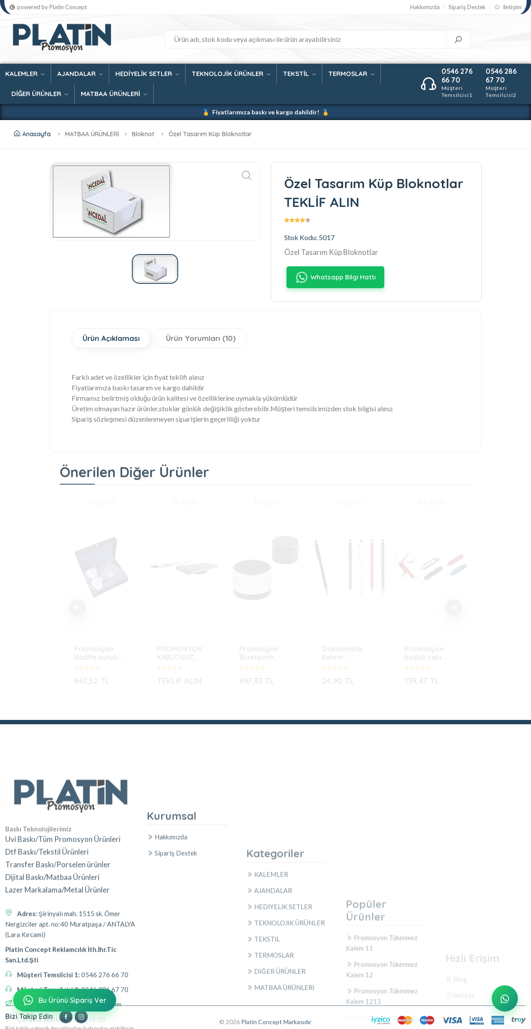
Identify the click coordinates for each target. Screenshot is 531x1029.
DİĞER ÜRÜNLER (39, 93)
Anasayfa (32, 134)
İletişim (507, 7)
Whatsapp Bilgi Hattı (335, 277)
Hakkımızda (425, 7)
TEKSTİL (299, 73)
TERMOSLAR (351, 73)
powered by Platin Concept (48, 7)
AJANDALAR (80, 73)
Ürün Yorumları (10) (201, 338)
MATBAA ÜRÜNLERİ (114, 93)
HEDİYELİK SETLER (147, 73)
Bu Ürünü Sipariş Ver (64, 1000)
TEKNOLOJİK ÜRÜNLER (231, 73)
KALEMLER (25, 73)
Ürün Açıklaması (111, 338)
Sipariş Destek (467, 7)
